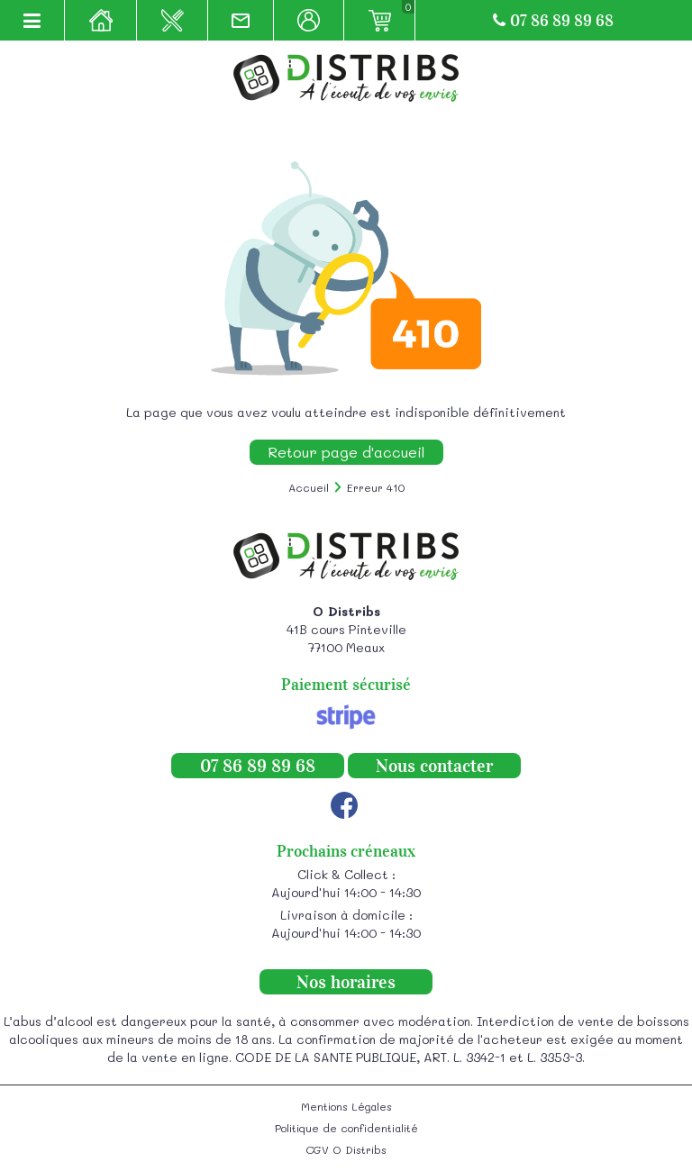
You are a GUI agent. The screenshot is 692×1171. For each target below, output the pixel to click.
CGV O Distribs (346, 1149)
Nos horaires (346, 982)
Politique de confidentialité (346, 1128)
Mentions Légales (346, 1106)
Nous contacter (434, 765)
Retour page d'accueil (346, 451)
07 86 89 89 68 (553, 21)
